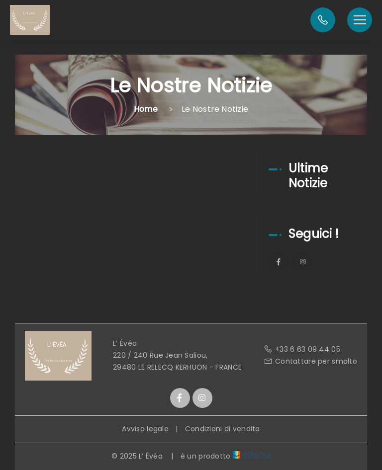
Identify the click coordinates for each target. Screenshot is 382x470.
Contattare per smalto (310, 361)
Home (146, 109)
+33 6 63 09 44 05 (302, 349)
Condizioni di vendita (222, 429)
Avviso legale (145, 429)
